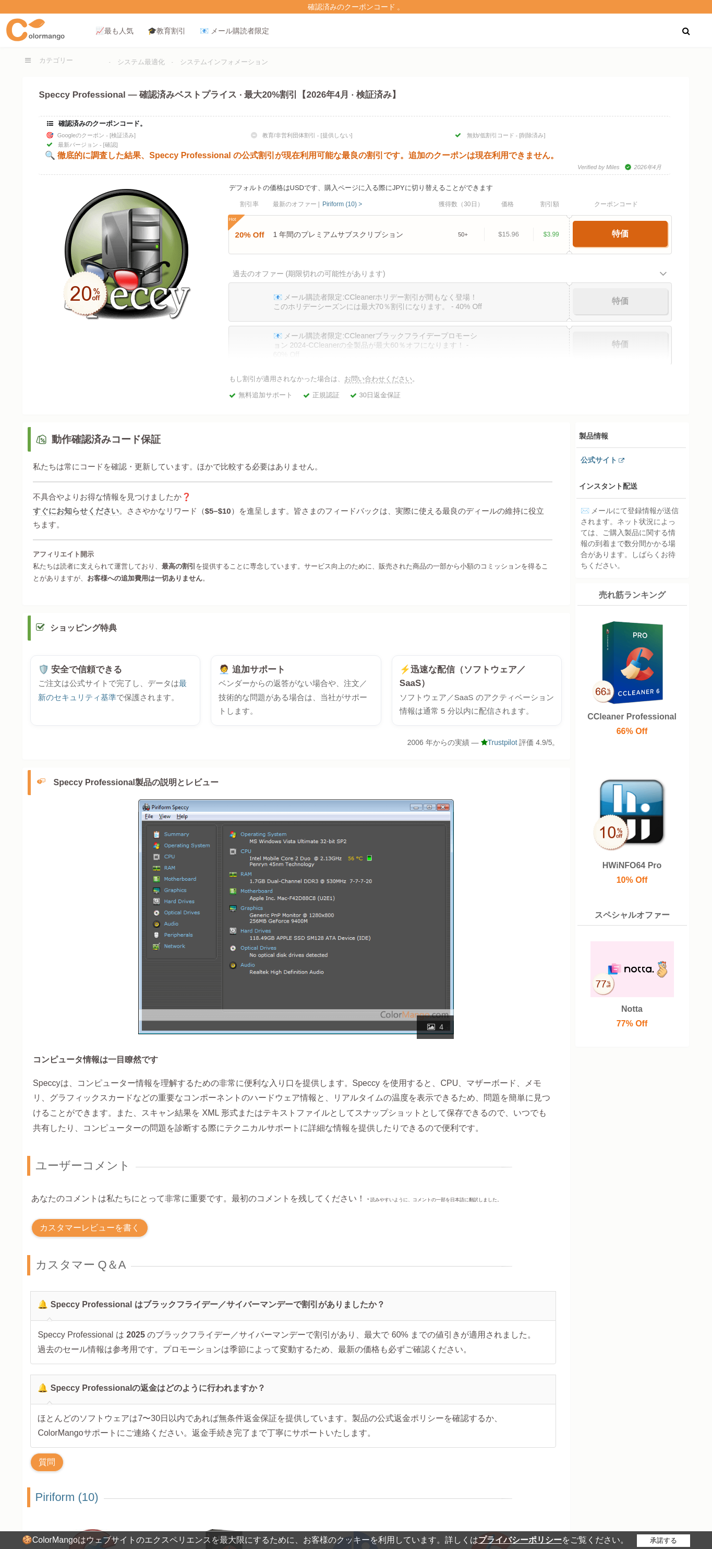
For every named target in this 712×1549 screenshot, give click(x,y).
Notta (632, 1009)
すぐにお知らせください (76, 510)
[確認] (110, 144)
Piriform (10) (67, 1501)
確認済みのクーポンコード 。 (356, 7)
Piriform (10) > (342, 204)
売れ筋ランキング (632, 594)
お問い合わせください (378, 379)
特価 (620, 233)
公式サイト (599, 460)
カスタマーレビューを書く (90, 1232)
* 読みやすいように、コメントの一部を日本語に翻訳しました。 (434, 1205)
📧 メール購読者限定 (234, 31)
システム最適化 (141, 62)
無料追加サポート (265, 395)
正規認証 (326, 395)
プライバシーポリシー (520, 1539)
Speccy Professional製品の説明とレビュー (136, 787)
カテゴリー (56, 60)
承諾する (663, 1540)
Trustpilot (499, 747)
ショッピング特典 (83, 633)
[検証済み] (123, 135)
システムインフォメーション (224, 62)
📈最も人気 (114, 31)
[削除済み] (532, 135)
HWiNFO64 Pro (632, 865)
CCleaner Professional (632, 716)
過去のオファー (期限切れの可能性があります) (309, 273)
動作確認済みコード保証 (106, 439)
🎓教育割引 (167, 31)
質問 (47, 1466)
